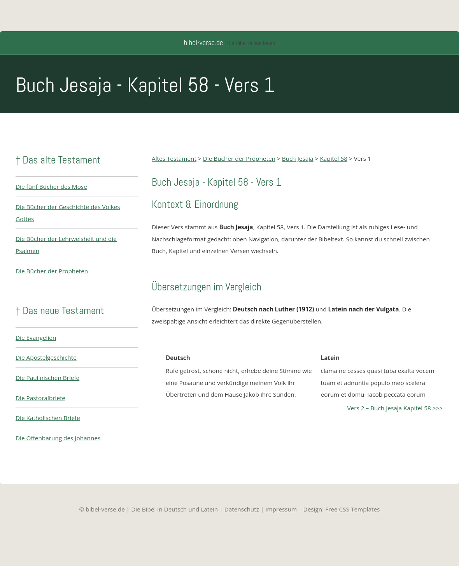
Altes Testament (174, 158)
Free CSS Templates (352, 509)
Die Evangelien (36, 337)
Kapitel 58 (333, 158)
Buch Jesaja (298, 158)
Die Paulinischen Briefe (47, 377)
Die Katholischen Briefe (48, 418)
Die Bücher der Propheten (52, 271)
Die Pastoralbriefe (40, 398)
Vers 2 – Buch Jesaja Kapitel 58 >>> (395, 408)
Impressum (281, 509)
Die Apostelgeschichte (46, 357)
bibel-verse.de (203, 42)
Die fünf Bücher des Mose (51, 186)
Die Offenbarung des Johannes (58, 438)
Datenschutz (241, 509)
